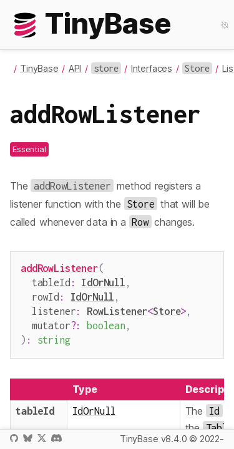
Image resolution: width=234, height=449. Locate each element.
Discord (56, 438)
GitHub (14, 438)
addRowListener (59, 268)
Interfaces (151, 68)
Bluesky (27, 438)
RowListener (117, 307)
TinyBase (39, 68)
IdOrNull (103, 281)
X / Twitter (41, 438)
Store (166, 307)
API (75, 68)
